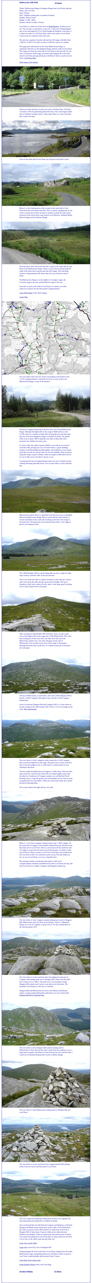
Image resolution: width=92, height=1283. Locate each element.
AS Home (58, 3)
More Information (30, 709)
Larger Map (23, 297)
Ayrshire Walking (26, 1272)
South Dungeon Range (27, 1265)
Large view (23, 1247)
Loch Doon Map (30, 58)
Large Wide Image (25, 293)
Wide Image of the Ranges (28, 62)
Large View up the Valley (28, 1243)
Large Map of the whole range (30, 1260)
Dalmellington (53, 26)
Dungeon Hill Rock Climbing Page (31, 995)
